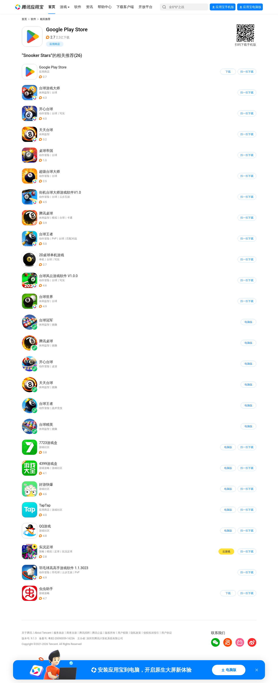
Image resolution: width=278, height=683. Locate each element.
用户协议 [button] (166, 632)
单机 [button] (41, 259)
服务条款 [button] (59, 632)
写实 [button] (62, 113)
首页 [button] (24, 19)
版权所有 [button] (110, 632)
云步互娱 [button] (65, 196)
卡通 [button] (69, 217)
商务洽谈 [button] (71, 632)
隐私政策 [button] (136, 632)
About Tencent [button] (43, 632)
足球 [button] (57, 551)
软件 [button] (33, 19)
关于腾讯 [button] (27, 632)
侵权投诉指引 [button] (151, 632)
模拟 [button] (54, 217)
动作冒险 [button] (44, 113)
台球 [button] (54, 92)
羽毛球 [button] (56, 572)
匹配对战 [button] (71, 238)
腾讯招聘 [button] (84, 632)
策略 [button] (41, 551)
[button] (29, 7)
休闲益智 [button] (44, 92)
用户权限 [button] (123, 632)
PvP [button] (54, 238)
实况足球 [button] (67, 551)
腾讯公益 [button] (97, 632)
